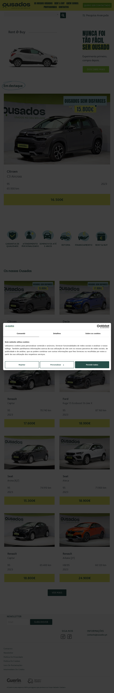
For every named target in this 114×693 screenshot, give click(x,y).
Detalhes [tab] (57, 333)
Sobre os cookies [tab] (93, 333)
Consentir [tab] (21, 333)
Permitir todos (92, 365)
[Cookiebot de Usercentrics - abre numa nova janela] (98, 326)
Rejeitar (22, 365)
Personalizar (57, 365)
